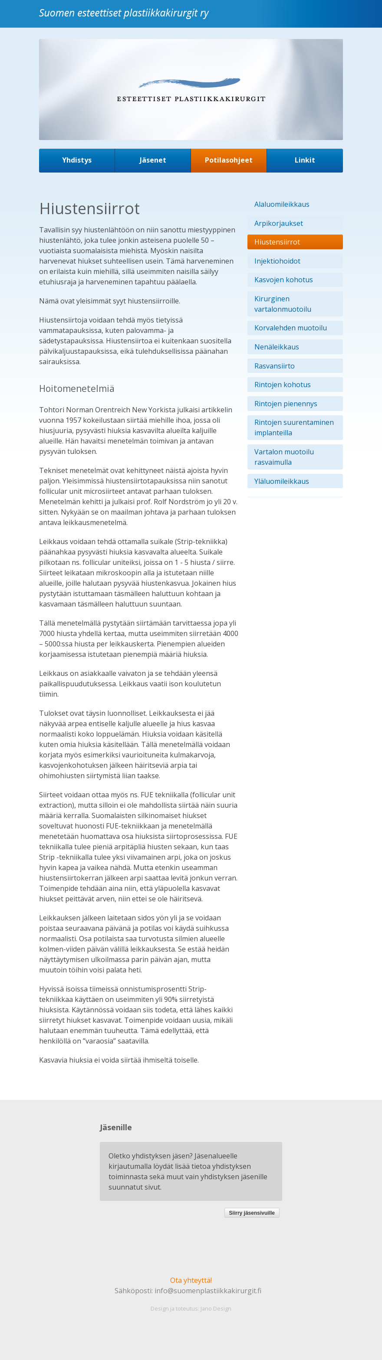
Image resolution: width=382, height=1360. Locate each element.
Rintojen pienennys (285, 403)
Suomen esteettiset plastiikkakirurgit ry (126, 19)
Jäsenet (153, 160)
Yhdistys (77, 160)
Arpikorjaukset (278, 223)
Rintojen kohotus (282, 384)
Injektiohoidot (277, 261)
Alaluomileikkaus (282, 204)
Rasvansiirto (274, 366)
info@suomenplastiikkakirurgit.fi (208, 1290)
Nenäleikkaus (276, 347)
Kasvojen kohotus (283, 279)
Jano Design (216, 1308)
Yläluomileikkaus (281, 481)
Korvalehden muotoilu (290, 328)
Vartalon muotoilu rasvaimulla (284, 457)
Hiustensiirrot (277, 242)
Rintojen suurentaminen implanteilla (294, 427)
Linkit (305, 160)
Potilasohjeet (229, 160)
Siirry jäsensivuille (252, 1213)
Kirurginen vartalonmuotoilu (282, 304)
